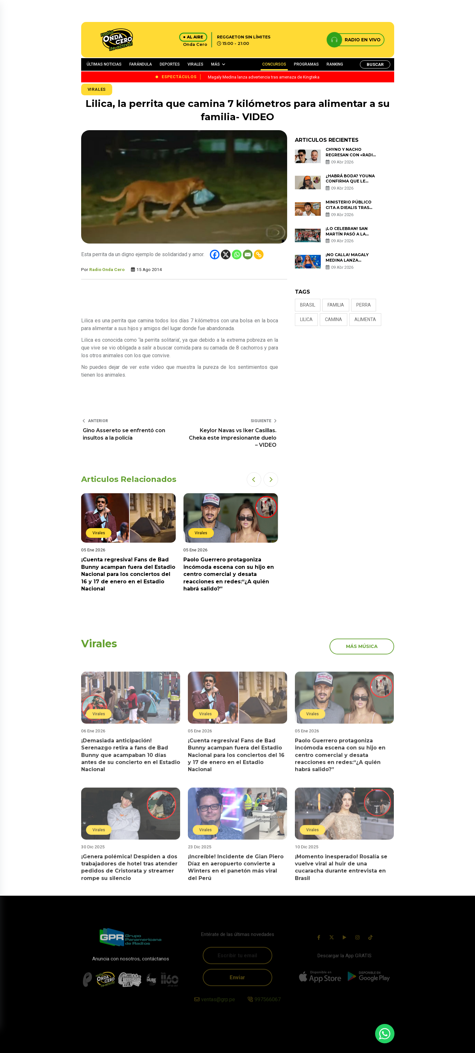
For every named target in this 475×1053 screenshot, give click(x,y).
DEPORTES (170, 64)
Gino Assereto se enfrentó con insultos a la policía (124, 434)
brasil (307, 305)
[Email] (248, 254)
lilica (306, 319)
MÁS (215, 64)
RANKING (335, 64)
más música (362, 646)
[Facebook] (215, 254)
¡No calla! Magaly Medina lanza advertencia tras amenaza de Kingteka (351, 262)
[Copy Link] (259, 254)
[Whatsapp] (237, 254)
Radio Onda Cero (106, 269)
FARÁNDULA (140, 64)
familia (336, 305)
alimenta (365, 319)
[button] (254, 479)
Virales (97, 89)
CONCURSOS (274, 64)
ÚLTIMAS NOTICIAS (104, 64)
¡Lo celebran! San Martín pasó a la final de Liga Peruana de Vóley (352, 236)
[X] (226, 254)
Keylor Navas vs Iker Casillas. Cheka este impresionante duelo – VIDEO (232, 437)
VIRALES (195, 64)
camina (333, 319)
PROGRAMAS (306, 64)
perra (363, 305)
